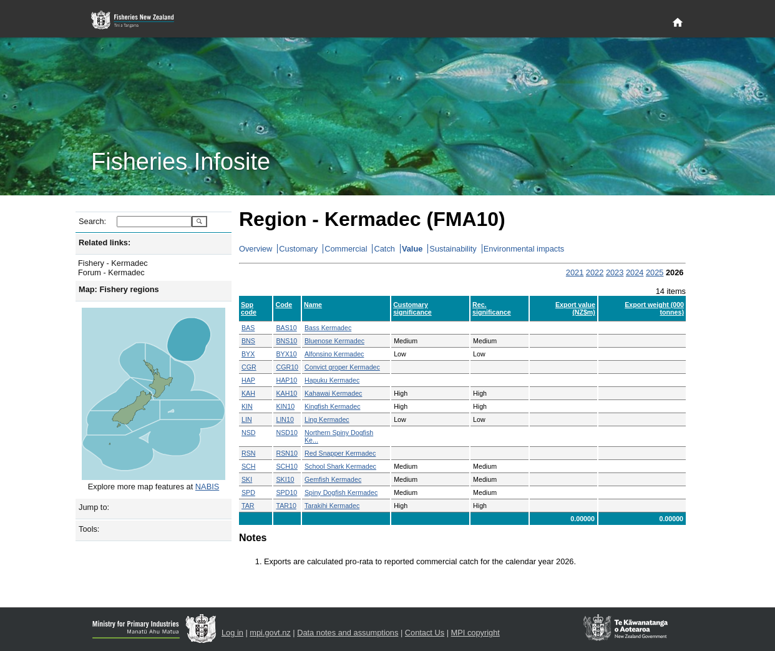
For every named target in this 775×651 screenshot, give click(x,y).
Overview (255, 248)
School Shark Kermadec (340, 466)
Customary (298, 248)
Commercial (345, 248)
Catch (384, 248)
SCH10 (286, 466)
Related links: (104, 242)
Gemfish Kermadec (333, 479)
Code (283, 304)
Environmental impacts (524, 248)
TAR (248, 505)
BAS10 (286, 327)
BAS (248, 327)
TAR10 (286, 505)
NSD (248, 432)
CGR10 (287, 367)
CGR (248, 367)
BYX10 (286, 354)
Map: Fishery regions (119, 289)
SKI (246, 479)
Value (412, 248)
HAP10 (286, 380)
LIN (246, 419)
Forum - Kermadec (111, 272)
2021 (574, 272)
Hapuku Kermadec (332, 380)
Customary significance (412, 308)
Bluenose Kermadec (334, 341)
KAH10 (286, 393)
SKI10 (285, 479)
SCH (248, 466)
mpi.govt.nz (270, 632)
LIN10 (284, 419)
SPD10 (286, 492)
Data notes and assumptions (347, 632)
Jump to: (94, 507)
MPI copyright (475, 632)
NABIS (207, 486)
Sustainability (452, 248)
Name (313, 304)
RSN (248, 453)
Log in (232, 632)
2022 (594, 272)
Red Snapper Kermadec (340, 453)
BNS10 (286, 341)
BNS (248, 341)
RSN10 (286, 453)
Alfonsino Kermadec (334, 354)
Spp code (248, 308)
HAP (248, 380)
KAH (248, 393)
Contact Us (424, 632)
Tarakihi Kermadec (332, 505)
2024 (634, 272)
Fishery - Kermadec (113, 263)
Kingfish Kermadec (332, 406)
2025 (654, 272)
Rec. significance (491, 308)
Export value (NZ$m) (575, 308)
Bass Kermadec (328, 327)
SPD (248, 492)
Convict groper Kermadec (342, 367)
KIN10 (285, 406)
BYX (248, 354)
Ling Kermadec (327, 419)
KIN (247, 406)
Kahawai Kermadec (333, 393)
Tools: (89, 529)
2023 (614, 272)
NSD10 (286, 432)
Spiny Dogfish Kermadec (341, 492)
